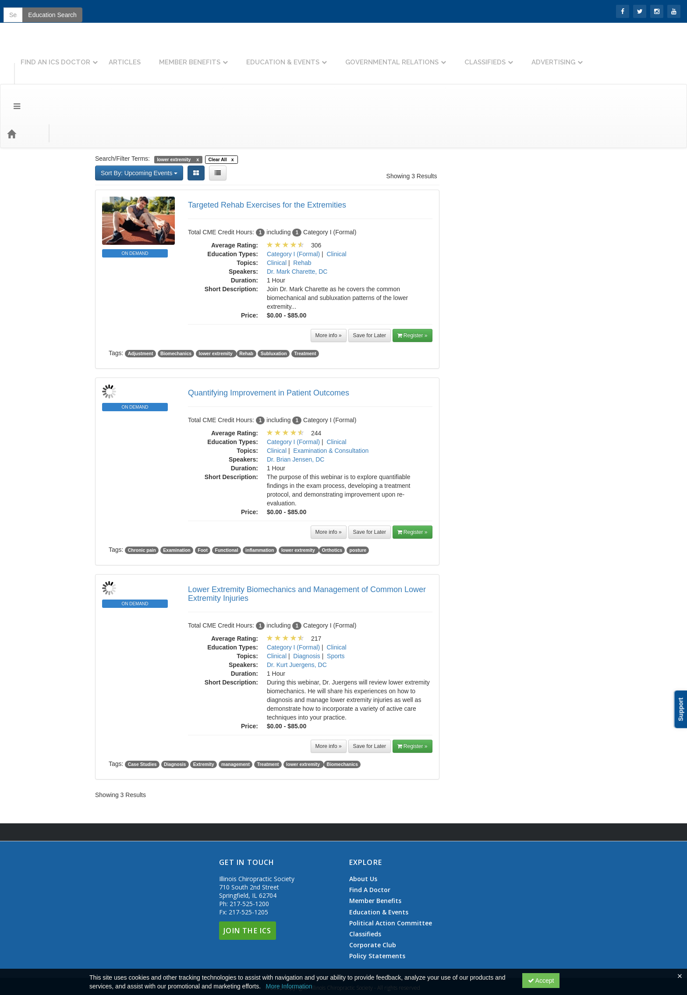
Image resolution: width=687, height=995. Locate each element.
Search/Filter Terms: (122, 110)
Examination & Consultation (330, 402)
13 (505, 342)
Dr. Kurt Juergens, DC (297, 616)
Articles (216, 56)
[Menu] (10, 85)
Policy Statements (377, 907)
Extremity (203, 716)
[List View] (218, 124)
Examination (176, 502)
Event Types (95, 85)
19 (484, 355)
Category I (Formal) (293, 205)
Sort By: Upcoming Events (139, 124)
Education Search (558, 85)
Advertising (644, 56)
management (235, 716)
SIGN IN (18, 11)
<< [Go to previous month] (473, 289)
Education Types (150, 85)
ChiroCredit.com (533, 421)
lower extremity (216, 305)
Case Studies (142, 716)
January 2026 (522, 289)
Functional (226, 502)
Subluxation (274, 305)
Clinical (337, 205)
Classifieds (576, 56)
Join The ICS (247, 882)
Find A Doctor (369, 842)
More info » (328, 287)
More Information (289, 986)
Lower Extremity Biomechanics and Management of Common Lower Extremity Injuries (307, 545)
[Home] (24, 85)
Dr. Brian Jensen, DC (296, 411)
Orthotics (332, 502)
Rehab (302, 214)
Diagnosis (306, 607)
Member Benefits (281, 56)
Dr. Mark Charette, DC (297, 223)
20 (505, 355)
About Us (363, 831)
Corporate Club (372, 897)
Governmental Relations (483, 56)
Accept (541, 980)
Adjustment (140, 305)
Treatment (305, 305)
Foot (203, 502)
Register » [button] (412, 287)
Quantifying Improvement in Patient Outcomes (268, 344)
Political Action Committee (390, 875)
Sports (335, 607)
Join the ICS (57, 11)
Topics (55, 85)
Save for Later (369, 287)
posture (358, 502)
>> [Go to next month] (571, 289)
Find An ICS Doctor (146, 56)
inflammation (259, 502)
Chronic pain (142, 502)
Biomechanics (175, 305)
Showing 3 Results (411, 127)
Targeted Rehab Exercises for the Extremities (267, 156)
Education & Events (374, 56)
